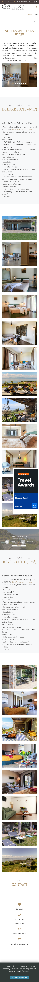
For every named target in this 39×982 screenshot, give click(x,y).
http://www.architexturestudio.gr (14, 60)
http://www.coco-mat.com (22, 130)
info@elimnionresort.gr (23, 1)
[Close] (37, 469)
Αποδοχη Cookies (19, 979)
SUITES (30, 14)
